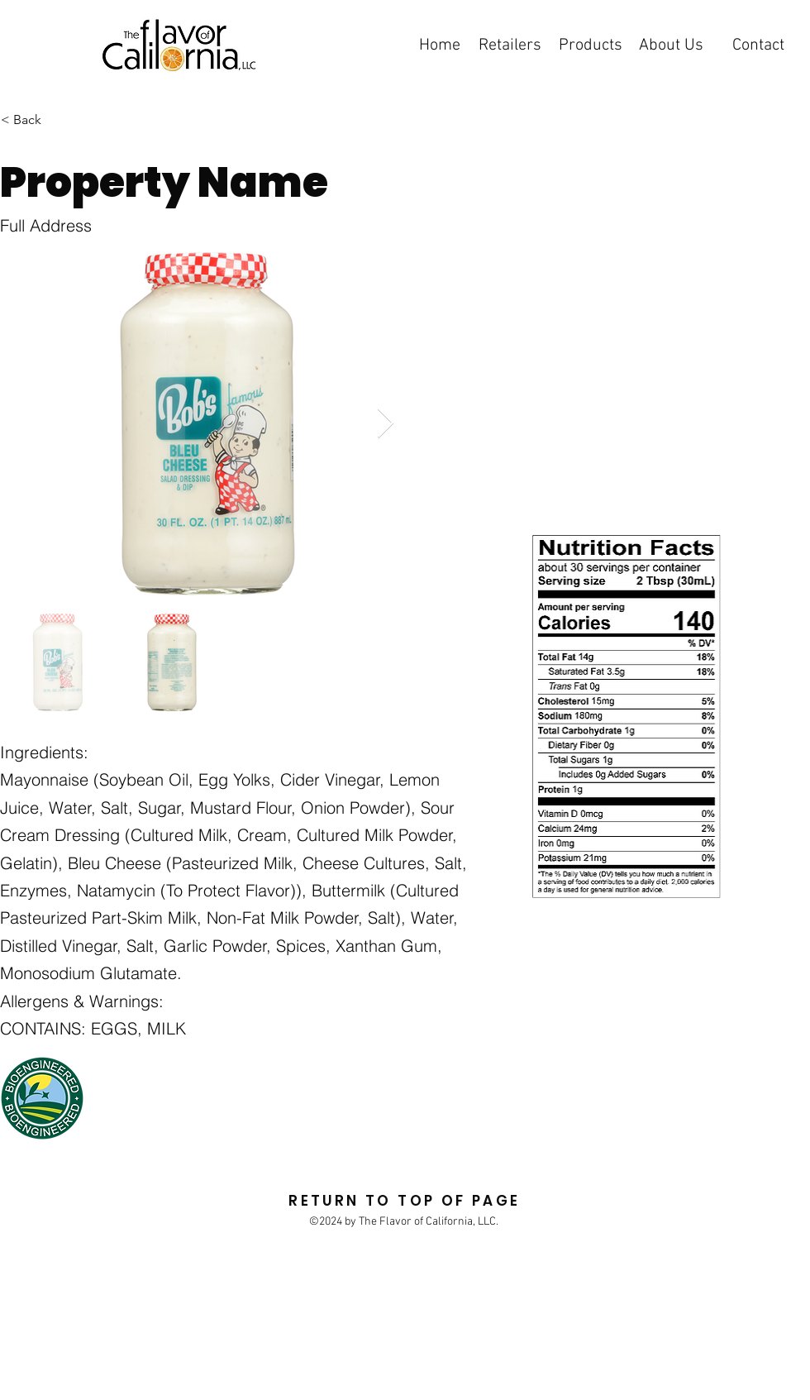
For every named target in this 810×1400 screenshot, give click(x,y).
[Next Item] (385, 424)
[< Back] (84, 120)
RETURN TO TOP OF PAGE (404, 1201)
